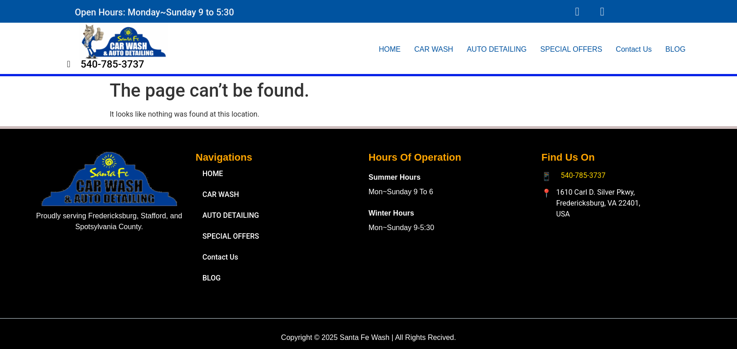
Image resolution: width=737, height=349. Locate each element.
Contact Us (634, 49)
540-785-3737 (583, 175)
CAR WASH (433, 49)
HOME (390, 49)
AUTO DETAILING (497, 49)
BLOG (675, 49)
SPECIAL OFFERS (571, 49)
